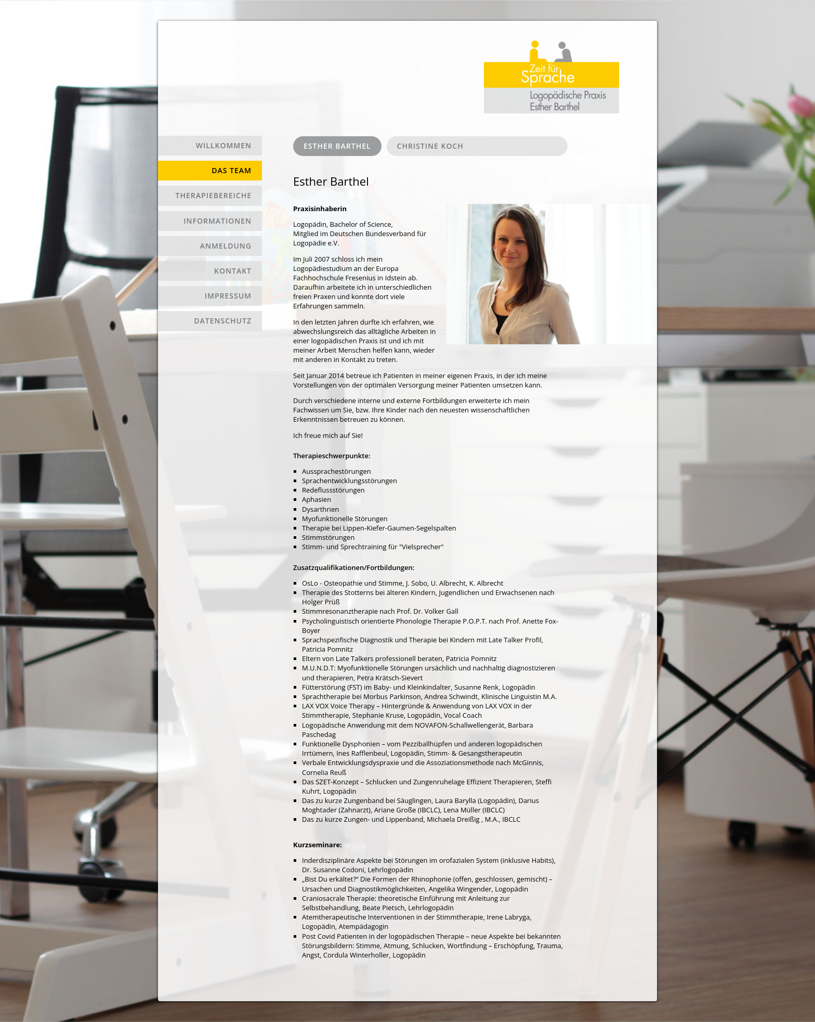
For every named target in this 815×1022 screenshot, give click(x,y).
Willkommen (224, 145)
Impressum (228, 296)
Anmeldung (226, 246)
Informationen (217, 221)
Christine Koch (430, 146)
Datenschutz (223, 321)
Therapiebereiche (214, 195)
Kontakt (233, 271)
